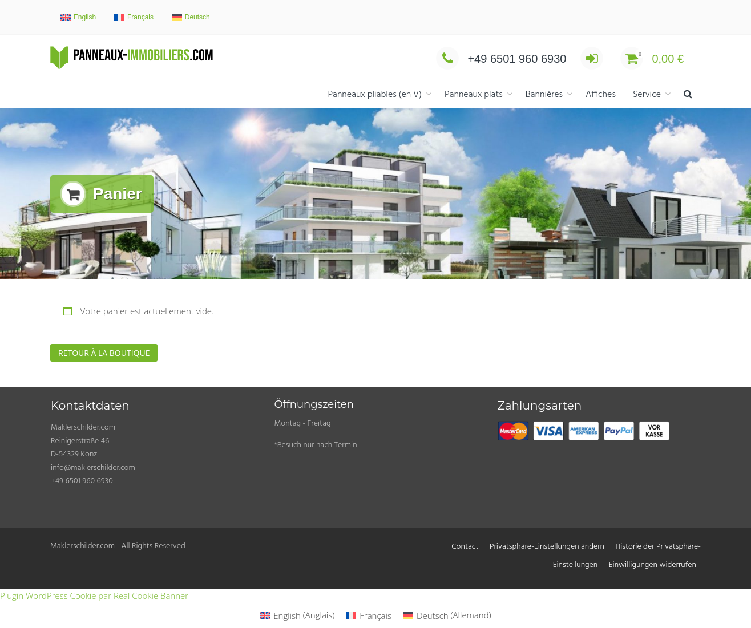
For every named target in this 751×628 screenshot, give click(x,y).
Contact (464, 546)
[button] (688, 95)
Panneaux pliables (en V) (375, 94)
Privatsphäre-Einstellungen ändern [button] (547, 546)
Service (647, 94)
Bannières (544, 94)
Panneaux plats (474, 94)
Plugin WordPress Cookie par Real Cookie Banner (94, 595)
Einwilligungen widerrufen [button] (652, 565)
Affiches (601, 94)
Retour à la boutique (104, 352)
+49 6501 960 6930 (501, 58)
